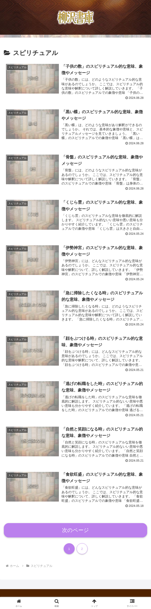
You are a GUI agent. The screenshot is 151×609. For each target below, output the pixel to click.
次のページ (75, 531)
